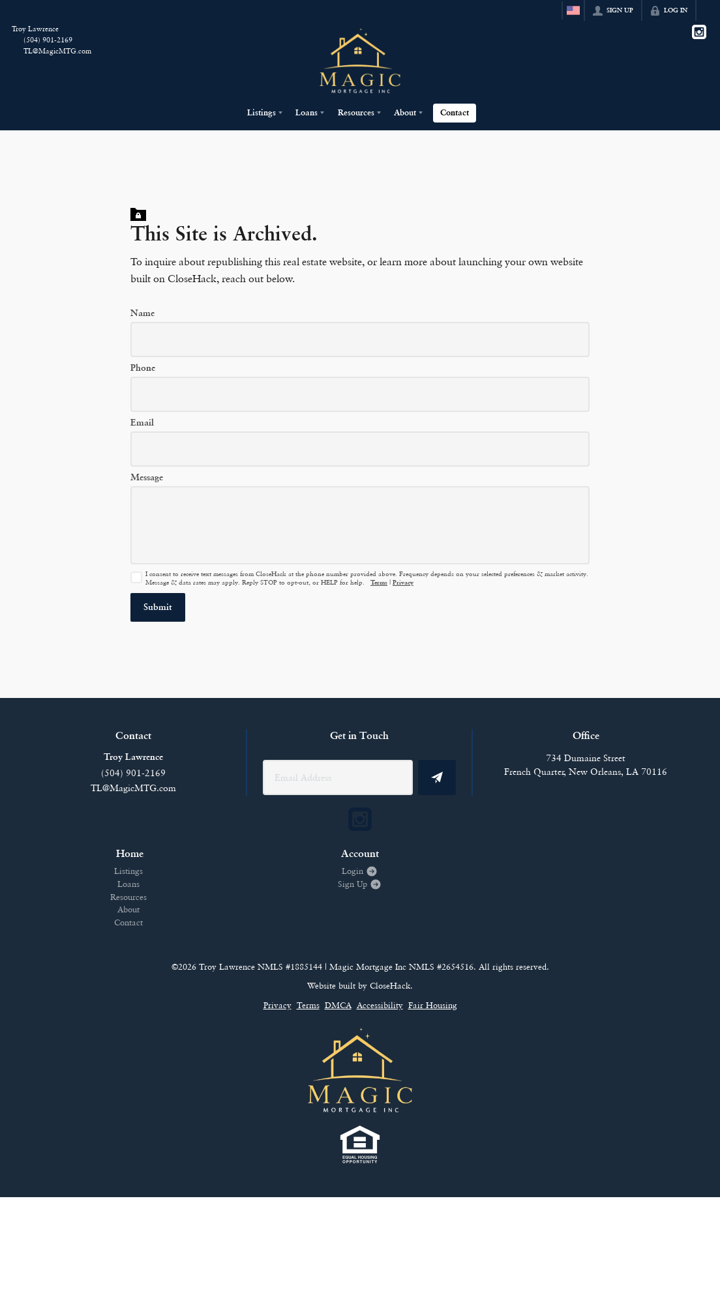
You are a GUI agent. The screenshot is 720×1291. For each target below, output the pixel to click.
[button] (157, 607)
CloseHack (390, 985)
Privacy (403, 583)
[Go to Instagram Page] (699, 32)
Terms (378, 583)
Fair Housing (432, 1005)
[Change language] (573, 10)
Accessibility (380, 1005)
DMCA (338, 1005)
